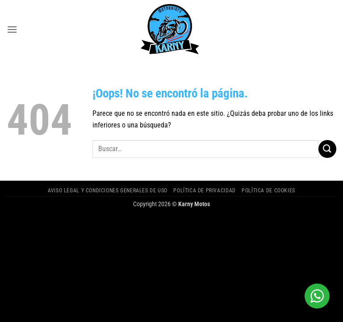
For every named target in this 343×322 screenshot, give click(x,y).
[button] (12, 29)
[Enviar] (327, 148)
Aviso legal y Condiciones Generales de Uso (107, 190)
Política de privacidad (204, 190)
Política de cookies (268, 190)
